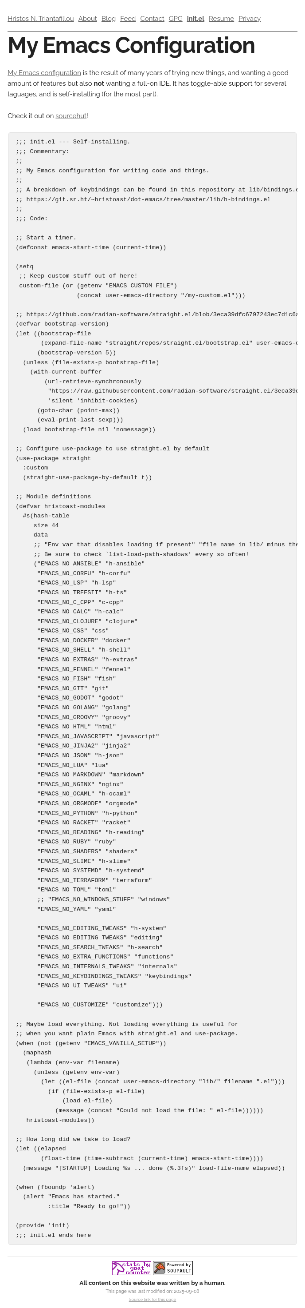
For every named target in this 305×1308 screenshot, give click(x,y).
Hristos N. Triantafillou (41, 19)
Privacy (250, 19)
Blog (109, 19)
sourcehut (70, 116)
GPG (176, 19)
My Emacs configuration (44, 73)
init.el (195, 19)
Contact (152, 19)
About (87, 19)
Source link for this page (152, 1299)
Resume (221, 19)
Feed (128, 19)
